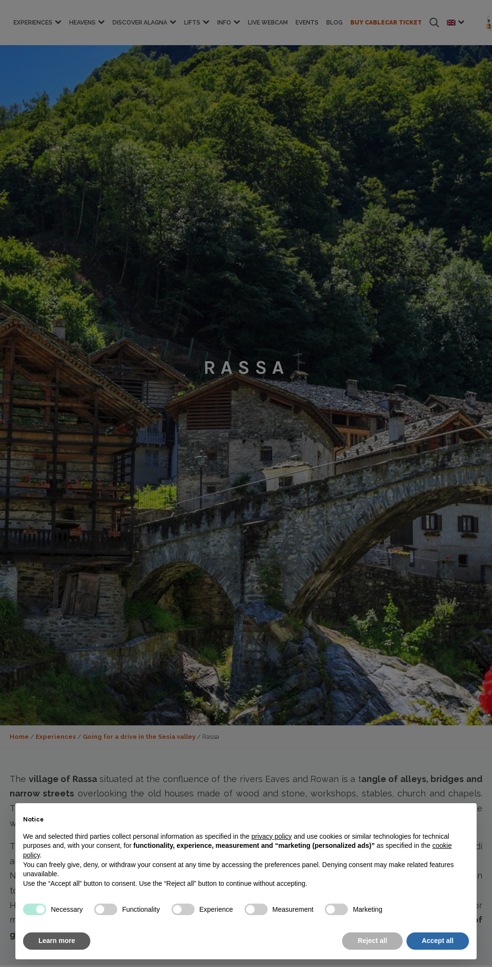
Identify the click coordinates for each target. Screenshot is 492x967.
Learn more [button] (56, 940)
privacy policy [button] (271, 836)
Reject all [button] (372, 940)
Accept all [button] (438, 940)
